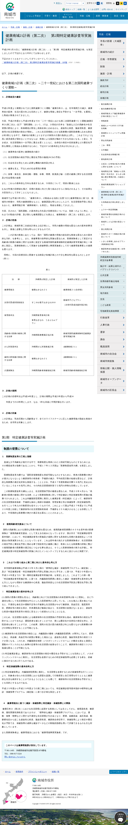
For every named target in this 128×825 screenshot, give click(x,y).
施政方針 (104, 80)
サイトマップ (121, 9)
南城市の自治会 (108, 354)
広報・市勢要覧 (108, 59)
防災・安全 (119, 16)
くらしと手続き (33, 16)
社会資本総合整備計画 (110, 154)
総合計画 (104, 86)
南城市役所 (46, 780)
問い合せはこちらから (15, 757)
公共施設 (104, 150)
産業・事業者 (102, 16)
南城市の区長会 (108, 390)
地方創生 (104, 293)
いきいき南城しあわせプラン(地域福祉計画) (113, 242)
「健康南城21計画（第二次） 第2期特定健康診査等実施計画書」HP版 (34, 62)
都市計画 (104, 92)
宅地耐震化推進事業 (109, 311)
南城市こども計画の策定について (113, 223)
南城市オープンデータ (110, 381)
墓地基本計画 (106, 159)
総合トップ (70, 9)
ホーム (8, 772)
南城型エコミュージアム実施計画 (113, 134)
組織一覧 (81, 9)
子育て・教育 (50, 16)
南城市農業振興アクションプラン (113, 186)
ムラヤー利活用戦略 (109, 210)
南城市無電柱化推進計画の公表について (113, 215)
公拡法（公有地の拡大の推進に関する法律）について (113, 165)
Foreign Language (72, 3)
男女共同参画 (106, 140)
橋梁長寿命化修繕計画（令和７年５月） (113, 250)
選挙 (102, 332)
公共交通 (104, 275)
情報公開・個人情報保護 (110, 370)
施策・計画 (106, 73)
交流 (102, 299)
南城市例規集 (107, 361)
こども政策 (105, 305)
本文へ (59, 3)
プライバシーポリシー (37, 772)
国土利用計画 (106, 229)
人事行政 (105, 325)
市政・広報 (85, 16)
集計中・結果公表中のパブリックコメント (110, 267)
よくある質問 (93, 9)
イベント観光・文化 (68, 15)
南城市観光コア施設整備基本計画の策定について (113, 115)
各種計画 (104, 98)
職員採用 (105, 346)
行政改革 (105, 317)
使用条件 (19, 772)
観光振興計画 (106, 104)
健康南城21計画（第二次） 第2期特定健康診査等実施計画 (113, 194)
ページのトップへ (119, 772)
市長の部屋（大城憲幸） (110, 43)
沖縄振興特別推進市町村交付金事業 (110, 258)
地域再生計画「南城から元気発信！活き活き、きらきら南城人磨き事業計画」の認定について (113, 175)
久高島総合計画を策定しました (113, 203)
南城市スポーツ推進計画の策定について (113, 235)
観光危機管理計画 (108, 109)
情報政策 (104, 121)
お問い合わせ (107, 9)
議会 (102, 339)
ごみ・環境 (105, 145)
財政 (102, 66)
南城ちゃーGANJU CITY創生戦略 (112, 127)
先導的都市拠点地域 (109, 281)
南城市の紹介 (107, 52)
